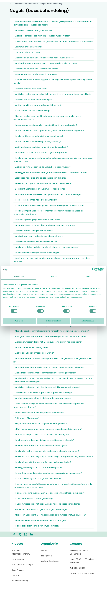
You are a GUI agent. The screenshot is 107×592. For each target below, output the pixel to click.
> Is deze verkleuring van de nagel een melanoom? (37, 478)
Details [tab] (53, 276)
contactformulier (87, 573)
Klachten (16, 575)
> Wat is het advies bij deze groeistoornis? (32, 30)
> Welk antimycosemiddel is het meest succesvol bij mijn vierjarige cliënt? (47, 342)
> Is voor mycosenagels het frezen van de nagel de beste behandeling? (46, 504)
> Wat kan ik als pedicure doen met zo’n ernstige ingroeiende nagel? (45, 63)
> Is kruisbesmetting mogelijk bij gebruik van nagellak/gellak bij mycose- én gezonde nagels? (52, 81)
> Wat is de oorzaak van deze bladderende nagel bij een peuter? (43, 57)
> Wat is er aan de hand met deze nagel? (32, 99)
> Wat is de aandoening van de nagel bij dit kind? (35, 241)
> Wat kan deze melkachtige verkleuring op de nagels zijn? (40, 147)
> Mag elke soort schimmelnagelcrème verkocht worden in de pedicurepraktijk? (51, 331)
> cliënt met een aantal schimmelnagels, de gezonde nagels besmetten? (47, 429)
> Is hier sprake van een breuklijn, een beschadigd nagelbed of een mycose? (49, 205)
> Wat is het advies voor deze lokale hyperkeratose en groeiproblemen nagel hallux (52, 94)
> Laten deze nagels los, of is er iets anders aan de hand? (39, 178)
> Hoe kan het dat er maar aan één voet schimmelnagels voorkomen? (46, 451)
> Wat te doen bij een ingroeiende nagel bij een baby (37, 105)
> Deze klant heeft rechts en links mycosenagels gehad (39, 189)
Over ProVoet (18, 570)
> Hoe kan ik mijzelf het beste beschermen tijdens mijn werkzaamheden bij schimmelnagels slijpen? (48, 212)
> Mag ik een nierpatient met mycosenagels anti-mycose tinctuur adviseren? (49, 515)
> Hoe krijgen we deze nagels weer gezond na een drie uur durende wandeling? (50, 172)
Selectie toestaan (53, 321)
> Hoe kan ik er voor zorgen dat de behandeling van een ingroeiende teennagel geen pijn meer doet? (52, 160)
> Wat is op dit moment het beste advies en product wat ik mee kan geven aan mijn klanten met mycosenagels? (52, 380)
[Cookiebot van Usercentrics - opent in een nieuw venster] (93, 269)
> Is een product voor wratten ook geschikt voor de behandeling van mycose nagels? (53, 41)
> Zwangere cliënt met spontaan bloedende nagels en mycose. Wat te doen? (49, 336)
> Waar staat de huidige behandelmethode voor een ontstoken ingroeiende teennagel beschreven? (48, 405)
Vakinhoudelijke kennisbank (26, 3)
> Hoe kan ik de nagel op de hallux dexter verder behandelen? (42, 183)
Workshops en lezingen (22, 564)
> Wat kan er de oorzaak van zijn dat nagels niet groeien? (40, 152)
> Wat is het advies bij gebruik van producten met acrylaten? (41, 35)
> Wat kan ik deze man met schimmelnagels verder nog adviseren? (44, 372)
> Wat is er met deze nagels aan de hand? (33, 230)
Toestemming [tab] (18, 276)
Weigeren (19, 321)
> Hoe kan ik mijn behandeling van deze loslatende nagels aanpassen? (46, 247)
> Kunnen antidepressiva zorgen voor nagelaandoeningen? (40, 509)
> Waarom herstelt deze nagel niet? (30, 88)
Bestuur (44, 550)
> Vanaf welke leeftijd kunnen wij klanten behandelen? (38, 412)
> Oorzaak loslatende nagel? (26, 52)
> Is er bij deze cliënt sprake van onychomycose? (36, 525)
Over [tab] (89, 276)
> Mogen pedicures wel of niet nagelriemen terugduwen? (40, 423)
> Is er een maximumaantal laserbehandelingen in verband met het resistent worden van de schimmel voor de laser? (53, 486)
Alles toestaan (88, 321)
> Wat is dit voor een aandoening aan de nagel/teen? (38, 236)
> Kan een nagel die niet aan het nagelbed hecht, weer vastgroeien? (45, 125)
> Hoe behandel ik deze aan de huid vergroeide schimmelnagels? (43, 440)
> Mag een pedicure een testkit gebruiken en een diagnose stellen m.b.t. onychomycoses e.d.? (47, 118)
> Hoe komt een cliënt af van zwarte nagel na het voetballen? (42, 462)
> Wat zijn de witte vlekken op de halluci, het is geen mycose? (42, 167)
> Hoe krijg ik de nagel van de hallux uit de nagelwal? (37, 467)
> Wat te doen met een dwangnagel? (30, 347)
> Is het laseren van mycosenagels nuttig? (33, 498)
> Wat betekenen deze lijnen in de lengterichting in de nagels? (42, 398)
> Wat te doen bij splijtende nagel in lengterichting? (37, 141)
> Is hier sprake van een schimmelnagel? (32, 110)
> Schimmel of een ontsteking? (27, 46)
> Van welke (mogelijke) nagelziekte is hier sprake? (37, 219)
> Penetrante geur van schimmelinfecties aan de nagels (39, 520)
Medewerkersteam (50, 561)
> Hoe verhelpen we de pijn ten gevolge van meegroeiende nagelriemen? (47, 473)
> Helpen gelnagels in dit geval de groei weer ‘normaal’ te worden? (44, 225)
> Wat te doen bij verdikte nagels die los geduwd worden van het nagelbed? (48, 130)
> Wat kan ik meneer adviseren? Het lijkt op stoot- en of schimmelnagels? (48, 194)
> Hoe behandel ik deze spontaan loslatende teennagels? (40, 445)
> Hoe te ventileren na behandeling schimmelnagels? (38, 136)
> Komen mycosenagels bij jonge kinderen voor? (36, 74)
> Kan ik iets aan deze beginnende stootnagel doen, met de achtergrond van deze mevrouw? (51, 260)
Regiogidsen (46, 555)
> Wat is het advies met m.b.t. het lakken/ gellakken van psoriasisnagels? (47, 387)
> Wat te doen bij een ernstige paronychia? (33, 353)
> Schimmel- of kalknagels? (26, 418)
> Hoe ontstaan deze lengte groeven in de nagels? (36, 252)
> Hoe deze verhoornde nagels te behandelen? (35, 199)
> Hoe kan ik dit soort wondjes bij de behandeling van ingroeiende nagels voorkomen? (53, 456)
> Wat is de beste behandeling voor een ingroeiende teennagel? (43, 392)
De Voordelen (18, 559)
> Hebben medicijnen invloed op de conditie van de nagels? (41, 434)
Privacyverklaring (20, 580)
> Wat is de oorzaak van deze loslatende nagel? (35, 68)
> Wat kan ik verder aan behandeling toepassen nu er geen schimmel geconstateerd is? (53, 360)
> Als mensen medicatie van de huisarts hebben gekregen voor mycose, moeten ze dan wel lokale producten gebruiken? (52, 23)
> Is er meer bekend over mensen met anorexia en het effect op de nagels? (48, 493)
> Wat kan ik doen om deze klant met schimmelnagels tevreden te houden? (48, 367)
